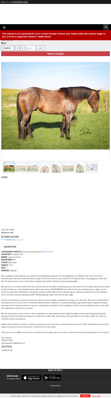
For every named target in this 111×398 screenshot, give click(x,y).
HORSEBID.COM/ (20, 2)
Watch (8, 48)
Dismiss (85, 396)
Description (10, 246)
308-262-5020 (47, 251)
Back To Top (55, 370)
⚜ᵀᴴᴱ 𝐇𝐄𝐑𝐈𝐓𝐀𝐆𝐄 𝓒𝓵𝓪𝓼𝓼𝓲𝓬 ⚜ (12, 239)
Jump (40, 48)
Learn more (96, 396)
